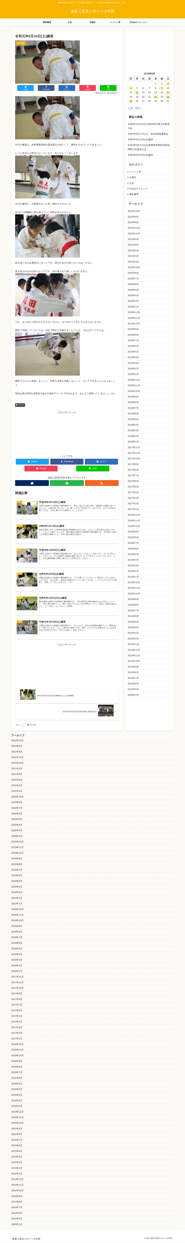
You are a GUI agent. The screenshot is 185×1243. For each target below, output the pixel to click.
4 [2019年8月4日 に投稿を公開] (130, 88)
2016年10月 (134, 526)
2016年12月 (134, 515)
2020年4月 (133, 295)
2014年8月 (133, 672)
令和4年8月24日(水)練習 (140, 155)
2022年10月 (134, 211)
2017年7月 (133, 475)
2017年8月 (133, 470)
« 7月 (130, 108)
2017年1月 (133, 509)
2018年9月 (133, 396)
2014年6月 (133, 683)
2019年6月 (133, 346)
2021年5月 (133, 250)
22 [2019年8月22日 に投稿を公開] (155, 97)
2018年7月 (133, 408)
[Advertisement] (67, 433)
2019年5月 (133, 351)
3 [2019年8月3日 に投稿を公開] (168, 83)
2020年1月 (133, 306)
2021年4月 (133, 256)
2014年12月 (134, 650)
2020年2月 (133, 301)
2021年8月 (133, 244)
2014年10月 (134, 661)
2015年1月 (133, 644)
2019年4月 (133, 357)
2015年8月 (133, 605)
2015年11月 (134, 588)
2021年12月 (134, 228)
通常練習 (20, 405)
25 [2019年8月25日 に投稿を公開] (131, 101)
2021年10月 (134, 233)
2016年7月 (133, 543)
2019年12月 (134, 312)
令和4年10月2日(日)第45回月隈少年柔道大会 (149, 126)
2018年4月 (133, 425)
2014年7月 (133, 678)
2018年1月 (133, 441)
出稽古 (132, 177)
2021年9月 (133, 239)
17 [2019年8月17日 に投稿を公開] (168, 92)
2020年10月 (134, 267)
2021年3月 (133, 261)
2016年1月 (133, 577)
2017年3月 (133, 498)
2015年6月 (133, 616)
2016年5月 (133, 554)
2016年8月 (133, 537)
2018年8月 (133, 402)
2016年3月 (133, 565)
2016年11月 (134, 520)
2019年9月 (133, 329)
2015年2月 (133, 638)
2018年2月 (133, 436)
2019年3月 (133, 363)
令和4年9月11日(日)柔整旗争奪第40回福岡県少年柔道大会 (149, 147)
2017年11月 (134, 453)
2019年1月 (133, 374)
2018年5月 (133, 419)
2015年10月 (134, 593)
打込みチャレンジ (138, 188)
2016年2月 (133, 571)
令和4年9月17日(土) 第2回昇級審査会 (148, 134)
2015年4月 (133, 627)
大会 (131, 183)
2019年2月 (133, 368)
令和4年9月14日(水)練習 (140, 139)
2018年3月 (133, 430)
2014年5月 (133, 689)
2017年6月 (133, 481)
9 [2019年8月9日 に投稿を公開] (161, 88)
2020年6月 (133, 284)
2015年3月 (133, 633)
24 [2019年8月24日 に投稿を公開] (168, 97)
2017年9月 (133, 464)
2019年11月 (134, 318)
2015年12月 (134, 582)
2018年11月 (134, 385)
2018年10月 (134, 391)
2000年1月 (133, 695)
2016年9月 (133, 531)
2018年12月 (134, 380)
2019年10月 (134, 323)
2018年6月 (133, 413)
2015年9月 (133, 599)
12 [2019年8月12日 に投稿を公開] (137, 92)
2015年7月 (133, 610)
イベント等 (135, 171)
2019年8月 (133, 335)
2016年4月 (133, 560)
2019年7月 (133, 340)
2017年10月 (134, 458)
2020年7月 (133, 278)
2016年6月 (133, 548)
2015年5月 (133, 622)
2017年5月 (133, 486)
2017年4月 (133, 492)
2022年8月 (133, 222)
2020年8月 (133, 273)
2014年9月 (133, 667)
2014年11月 (134, 655)
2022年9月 (133, 216)
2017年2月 (133, 503)
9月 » (138, 108)
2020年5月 (133, 290)
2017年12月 (134, 447)
